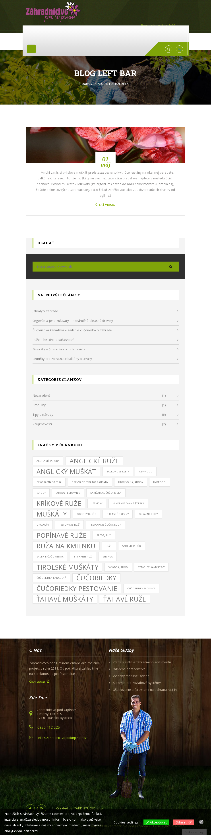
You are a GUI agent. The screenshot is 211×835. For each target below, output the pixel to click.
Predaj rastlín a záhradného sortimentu (142, 662)
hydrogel (159, 482)
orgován (43, 524)
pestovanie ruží (69, 524)
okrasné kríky (148, 514)
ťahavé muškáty (65, 599)
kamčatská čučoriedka (106, 492)
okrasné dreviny (117, 514)
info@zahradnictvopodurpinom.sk (62, 738)
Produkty (39, 405)
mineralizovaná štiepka (128, 503)
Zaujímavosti (42, 424)
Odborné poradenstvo (129, 669)
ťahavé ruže (124, 599)
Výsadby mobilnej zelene (131, 676)
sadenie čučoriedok (50, 556)
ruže (109, 546)
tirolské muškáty (67, 567)
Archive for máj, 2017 (113, 84)
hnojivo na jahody (130, 482)
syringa (108, 556)
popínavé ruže (62, 535)
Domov (87, 84)
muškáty (52, 514)
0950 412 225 (48, 727)
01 (105, 161)
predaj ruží (104, 535)
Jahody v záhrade (45, 311)
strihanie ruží (83, 556)
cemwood (146, 471)
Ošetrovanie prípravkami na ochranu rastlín (145, 689)
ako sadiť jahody (48, 460)
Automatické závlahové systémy (137, 683)
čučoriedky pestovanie (77, 588)
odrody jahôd (86, 514)
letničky (96, 503)
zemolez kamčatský (151, 567)
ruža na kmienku (66, 546)
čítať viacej (105, 204)
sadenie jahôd (131, 546)
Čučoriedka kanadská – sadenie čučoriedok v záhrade (72, 330)
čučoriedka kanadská (51, 577)
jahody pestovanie (68, 492)
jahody (41, 492)
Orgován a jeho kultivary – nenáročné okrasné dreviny (73, 320)
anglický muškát (66, 471)
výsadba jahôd (118, 567)
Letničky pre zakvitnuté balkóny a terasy (62, 359)
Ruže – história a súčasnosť (53, 340)
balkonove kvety (117, 471)
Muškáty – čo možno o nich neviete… (60, 349)
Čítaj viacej (39, 682)
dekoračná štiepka (49, 482)
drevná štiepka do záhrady (90, 482)
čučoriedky (96, 577)
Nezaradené (42, 395)
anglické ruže (94, 460)
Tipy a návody (43, 414)
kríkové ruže (59, 503)
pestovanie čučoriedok (105, 524)
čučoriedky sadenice (141, 588)
